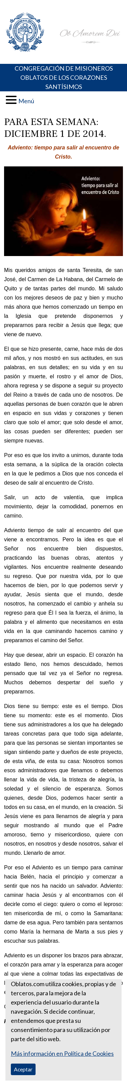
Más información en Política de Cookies (62, 1053)
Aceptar (23, 1069)
